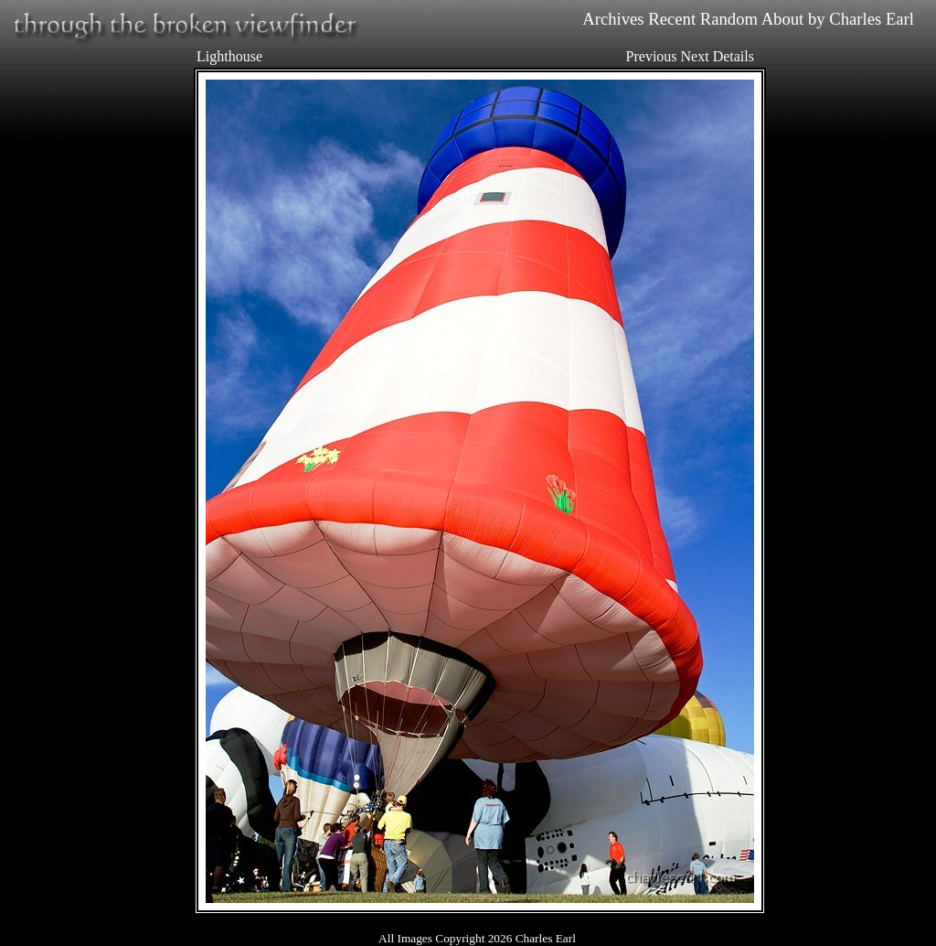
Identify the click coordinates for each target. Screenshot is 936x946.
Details (733, 56)
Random (729, 18)
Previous (651, 56)
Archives (613, 18)
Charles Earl (871, 18)
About (782, 18)
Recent (672, 18)
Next (695, 56)
